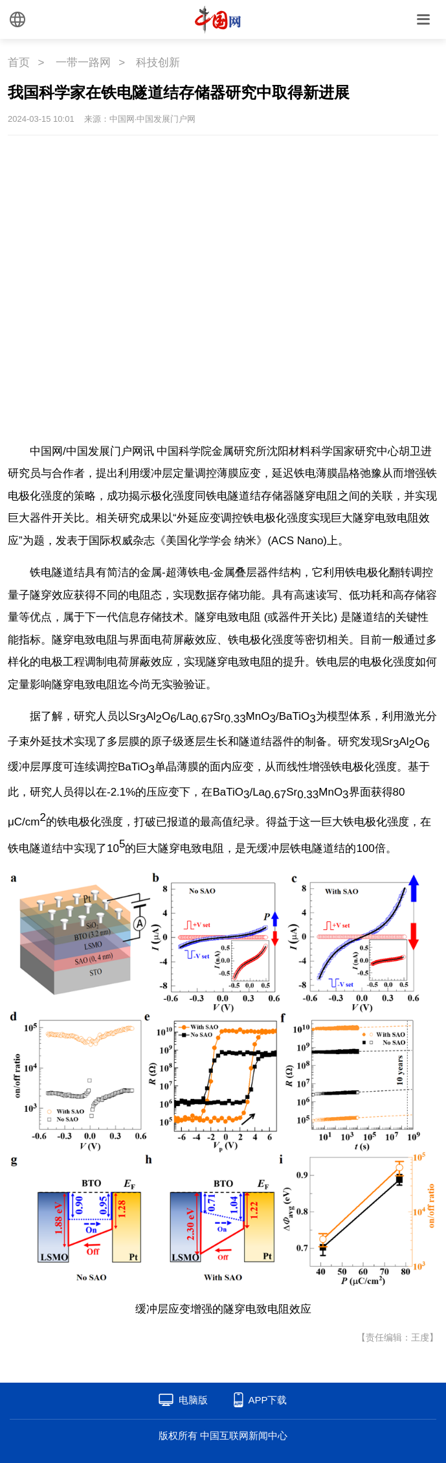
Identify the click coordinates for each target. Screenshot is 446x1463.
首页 (19, 62)
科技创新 (158, 62)
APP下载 (267, 1400)
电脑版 (193, 1400)
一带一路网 (83, 62)
